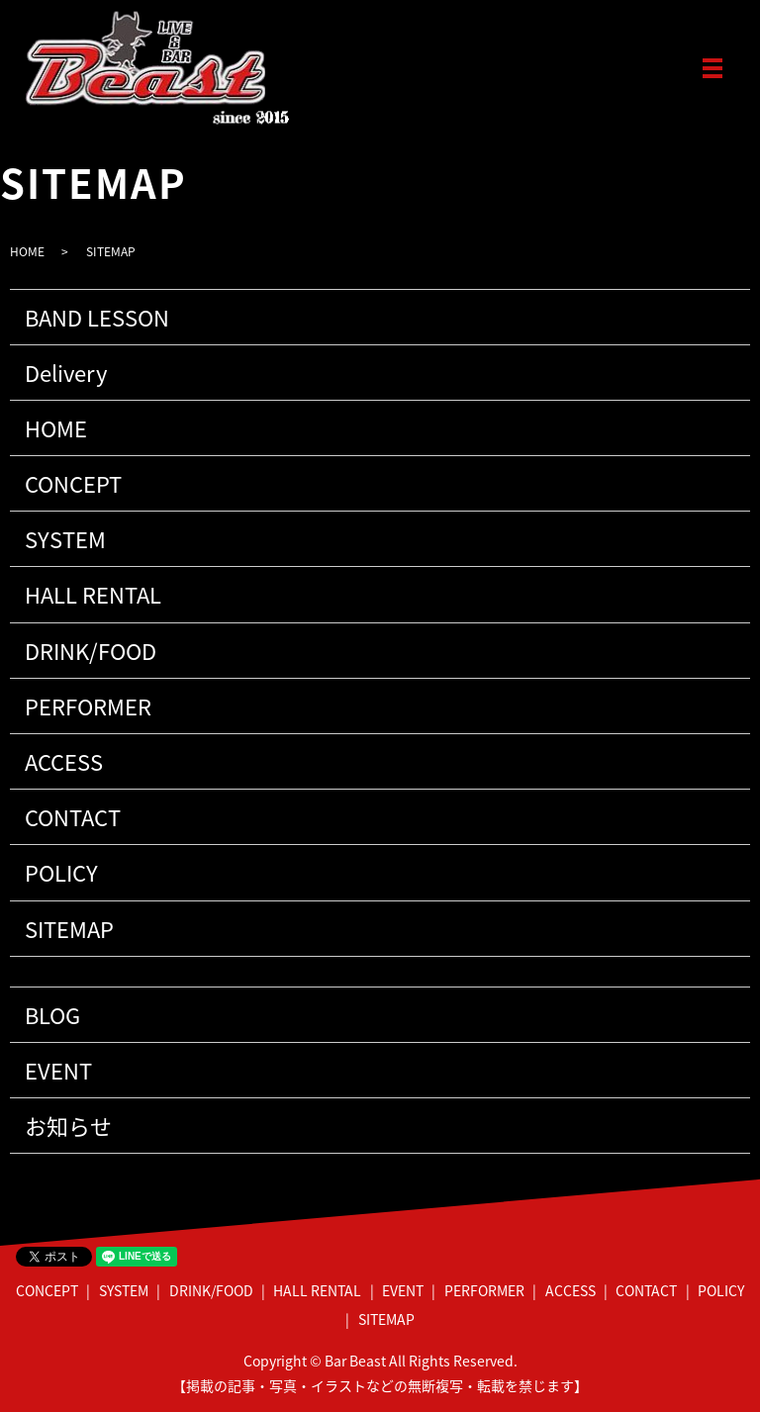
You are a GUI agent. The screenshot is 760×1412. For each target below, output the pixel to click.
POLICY (61, 872)
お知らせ (68, 1125)
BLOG (52, 1014)
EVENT (58, 1070)
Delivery (66, 372)
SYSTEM (65, 538)
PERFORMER (88, 706)
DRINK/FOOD (90, 650)
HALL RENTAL (93, 594)
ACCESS (64, 761)
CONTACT (73, 816)
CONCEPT (73, 483)
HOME (27, 251)
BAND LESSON (97, 317)
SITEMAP (69, 928)
